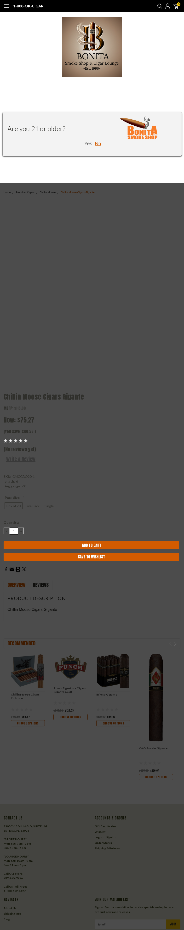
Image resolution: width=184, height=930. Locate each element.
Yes (88, 143)
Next (175, 644)
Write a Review (20, 459)
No (98, 143)
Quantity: (11, 522)
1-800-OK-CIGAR (28, 6)
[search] (158, 6)
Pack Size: (14, 498)
